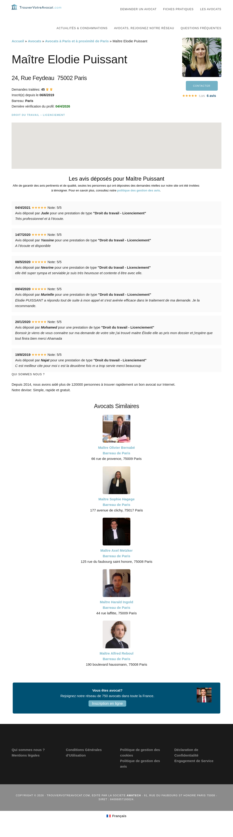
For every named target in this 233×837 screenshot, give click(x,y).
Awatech (134, 804)
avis (211, 106)
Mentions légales (26, 764)
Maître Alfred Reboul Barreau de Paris (116, 665)
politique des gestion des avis (138, 199)
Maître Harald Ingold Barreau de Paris (116, 614)
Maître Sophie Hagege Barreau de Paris (116, 511)
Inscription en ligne (107, 713)
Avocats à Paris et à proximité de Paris (77, 50)
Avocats (34, 50)
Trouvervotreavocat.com (39, 11)
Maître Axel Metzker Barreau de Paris (116, 562)
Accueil (18, 50)
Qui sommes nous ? (28, 759)
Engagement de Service (193, 770)
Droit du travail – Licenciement (38, 124)
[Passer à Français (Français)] (116, 825)
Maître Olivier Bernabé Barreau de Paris (116, 459)
